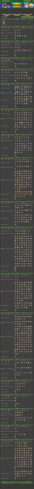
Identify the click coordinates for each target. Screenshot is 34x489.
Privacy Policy (19, 481)
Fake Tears (2, 136)
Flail (1, 203)
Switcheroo (2, 410)
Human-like (28, 22)
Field (21, 22)
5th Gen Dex (32, 17)
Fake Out (2, 110)
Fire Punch (2, 159)
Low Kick (2, 314)
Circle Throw (2, 28)
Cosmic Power (2, 59)
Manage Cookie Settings (23, 481)
